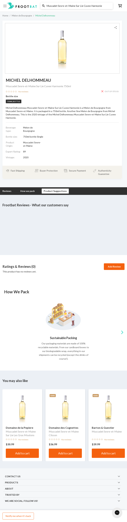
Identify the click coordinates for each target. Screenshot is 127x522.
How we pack (27, 191)
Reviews (6, 191)
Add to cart (22, 453)
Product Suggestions (55, 191)
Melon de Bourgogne (22, 15)
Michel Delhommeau (45, 15)
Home (5, 15)
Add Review (114, 266)
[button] (63, 6)
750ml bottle (13, 101)
